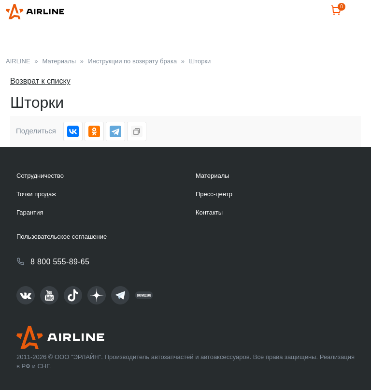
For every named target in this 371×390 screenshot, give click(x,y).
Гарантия (29, 212)
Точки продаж (36, 194)
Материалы (212, 175)
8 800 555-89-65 (59, 262)
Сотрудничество (40, 175)
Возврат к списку (40, 81)
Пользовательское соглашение (61, 236)
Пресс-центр (214, 194)
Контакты (209, 212)
